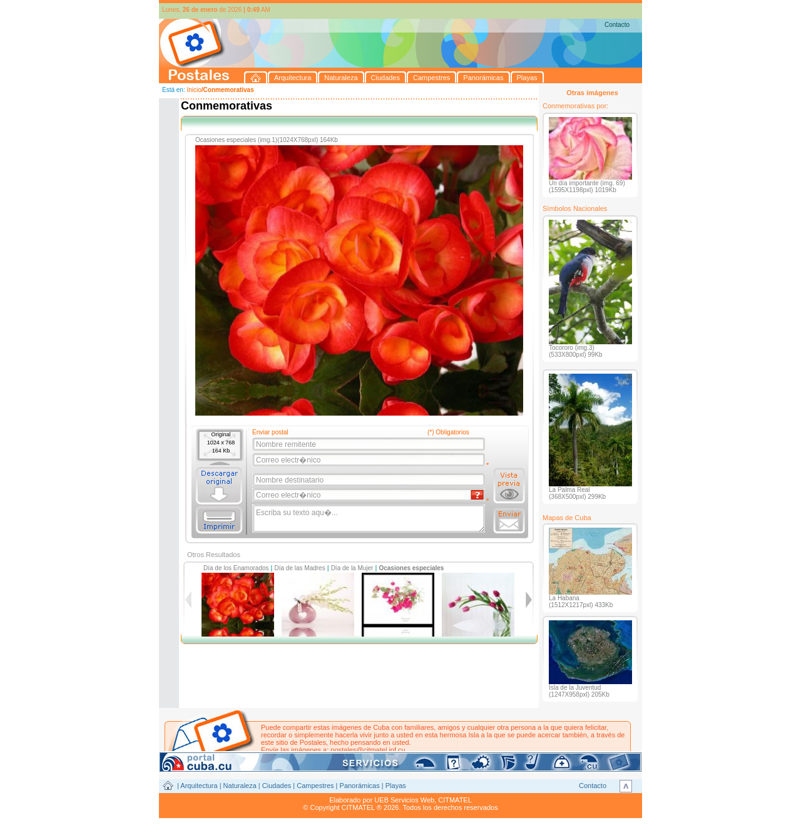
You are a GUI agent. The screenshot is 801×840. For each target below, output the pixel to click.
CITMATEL (455, 800)
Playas (395, 785)
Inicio (193, 89)
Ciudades (276, 785)
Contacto (617, 24)
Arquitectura (198, 785)
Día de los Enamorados (236, 568)
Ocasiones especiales (411, 568)
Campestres (315, 785)
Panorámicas (360, 785)
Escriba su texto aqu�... (369, 519)
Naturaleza (240, 785)
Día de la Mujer (352, 568)
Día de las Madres (300, 568)
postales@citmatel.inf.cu (367, 750)
